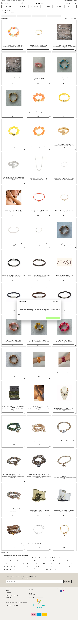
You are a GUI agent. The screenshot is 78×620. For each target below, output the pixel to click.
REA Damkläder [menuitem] (59, 6)
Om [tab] (54, 304)
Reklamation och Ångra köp (33, 595)
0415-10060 (9, 592)
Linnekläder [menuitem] (48, 6)
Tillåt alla (53, 318)
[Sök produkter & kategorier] (11, 3)
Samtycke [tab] (24, 304)
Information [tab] (39, 304)
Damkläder (66, 0)
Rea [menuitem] (71, 6)
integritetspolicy (23, 583)
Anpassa (38, 318)
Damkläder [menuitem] (36, 6)
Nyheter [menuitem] (23, 6)
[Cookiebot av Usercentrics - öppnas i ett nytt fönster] (53, 301)
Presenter (75, 0)
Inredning (70, 0)
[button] (9, 6)
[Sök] (21, 3)
